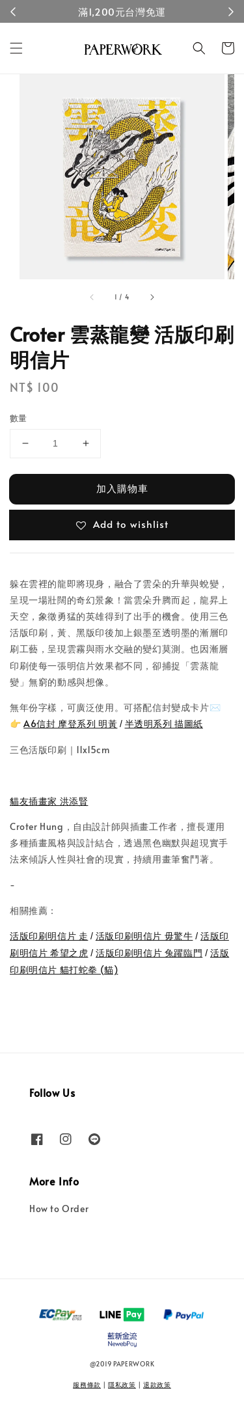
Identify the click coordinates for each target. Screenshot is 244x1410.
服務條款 (87, 1384)
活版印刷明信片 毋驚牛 (144, 936)
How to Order (58, 1208)
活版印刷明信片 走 (49, 936)
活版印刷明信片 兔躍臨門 (149, 953)
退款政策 (157, 1384)
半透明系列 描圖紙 (164, 723)
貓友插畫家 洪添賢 (49, 801)
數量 (18, 418)
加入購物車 (122, 488)
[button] (16, 48)
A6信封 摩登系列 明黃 (70, 723)
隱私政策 (122, 1384)
